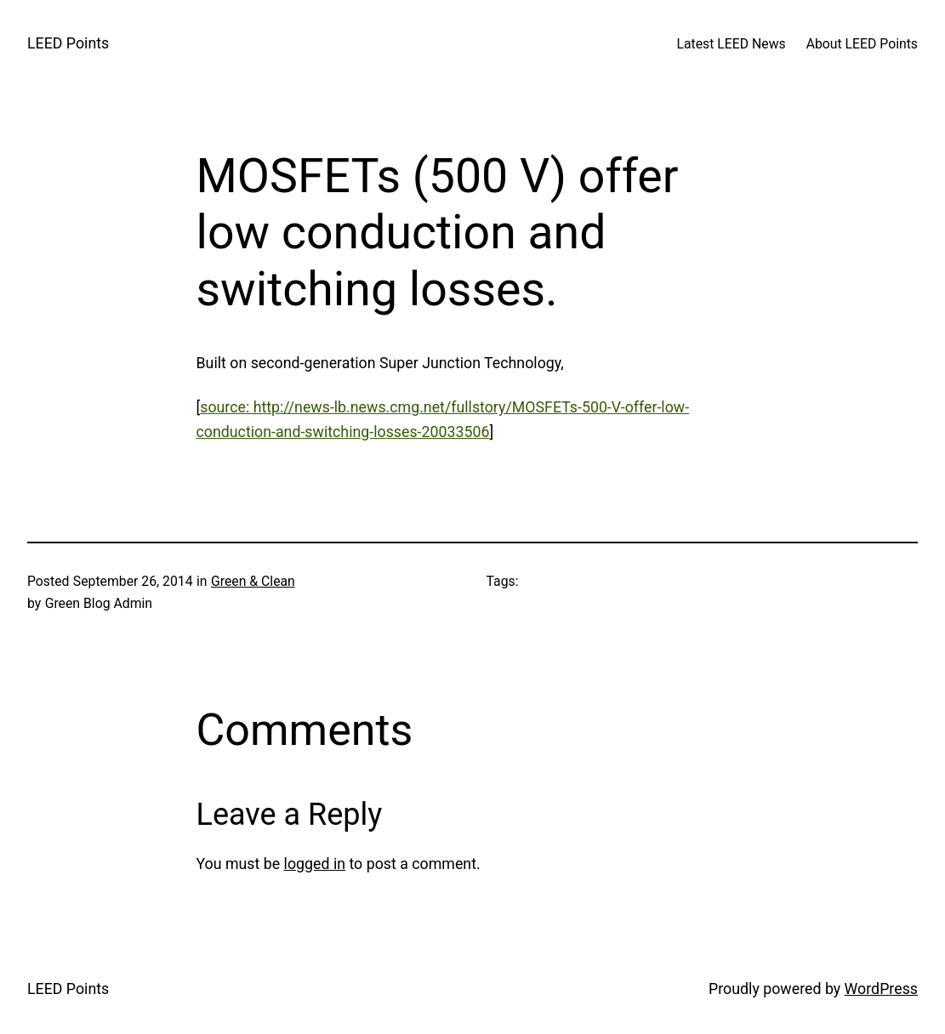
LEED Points (68, 43)
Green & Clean (253, 581)
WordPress (881, 988)
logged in (314, 863)
